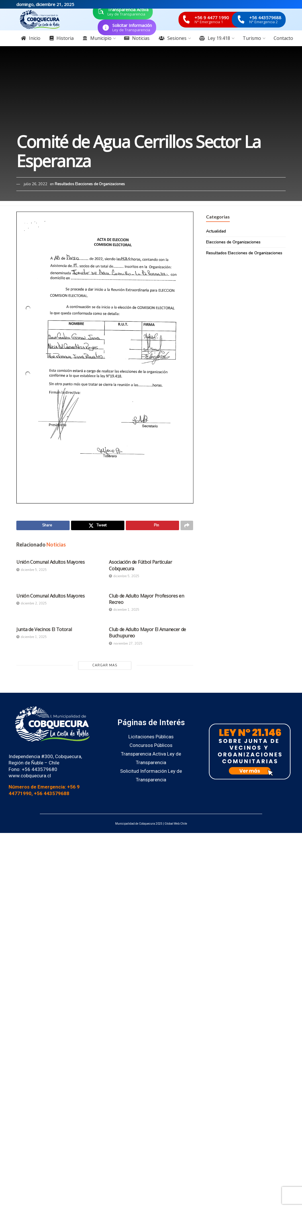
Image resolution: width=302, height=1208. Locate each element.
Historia (62, 38)
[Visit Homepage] (39, 19)
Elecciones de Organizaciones (233, 242)
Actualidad (216, 231)
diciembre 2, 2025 (31, 604)
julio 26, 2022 (35, 184)
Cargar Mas (104, 666)
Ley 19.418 (214, 38)
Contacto (283, 38)
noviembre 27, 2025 (125, 645)
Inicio (30, 38)
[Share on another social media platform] (187, 526)
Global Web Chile (175, 824)
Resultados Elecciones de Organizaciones (90, 184)
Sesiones (173, 38)
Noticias (137, 38)
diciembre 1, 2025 (124, 611)
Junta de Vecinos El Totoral (44, 630)
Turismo (252, 38)
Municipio (97, 38)
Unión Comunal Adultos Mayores (50, 563)
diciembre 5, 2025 (31, 571)
